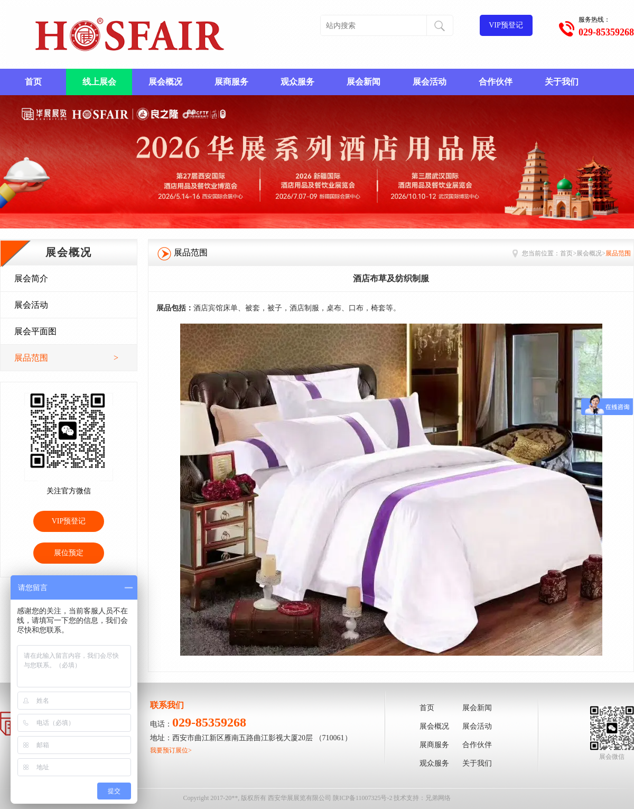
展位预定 (68, 553)
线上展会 (99, 81)
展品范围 (66, 358)
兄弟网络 (438, 798)
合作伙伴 (495, 81)
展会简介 (31, 278)
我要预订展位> (171, 750)
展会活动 (429, 81)
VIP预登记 (506, 25)
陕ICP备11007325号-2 (362, 798)
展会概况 (165, 81)
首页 (33, 81)
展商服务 (231, 81)
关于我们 (562, 81)
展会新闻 (363, 81)
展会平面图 (35, 331)
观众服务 (297, 81)
